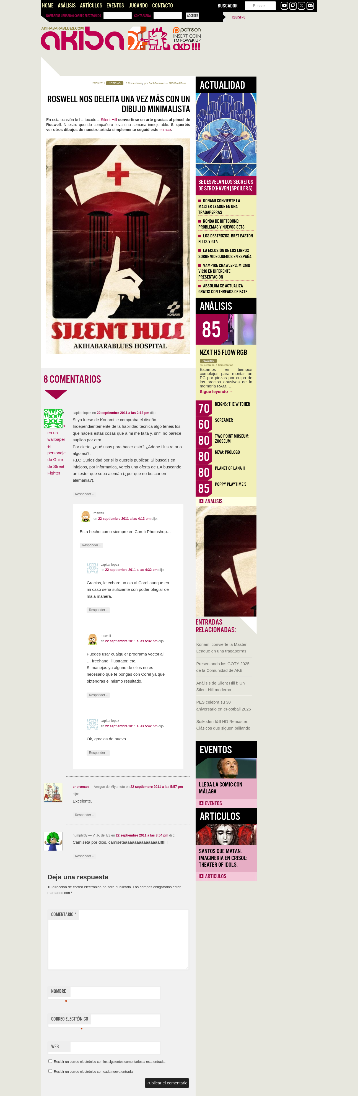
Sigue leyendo (277, 391)
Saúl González (217, 83)
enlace (226, 129)
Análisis (67, 5)
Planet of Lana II (291, 468)
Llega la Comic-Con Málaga (65, 339)
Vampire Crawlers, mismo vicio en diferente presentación (285, 271)
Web (116, 1047)
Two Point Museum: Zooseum (293, 439)
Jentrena (270, 365)
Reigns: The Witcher (293, 404)
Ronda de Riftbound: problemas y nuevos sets (282, 224)
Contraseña (142, 16)
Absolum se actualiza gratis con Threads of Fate (283, 289)
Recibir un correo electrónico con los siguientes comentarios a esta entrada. (171, 1062)
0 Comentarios (285, 365)
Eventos (115, 5)
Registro (238, 17)
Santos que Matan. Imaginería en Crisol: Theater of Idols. (68, 408)
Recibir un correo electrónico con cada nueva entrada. (154, 1072)
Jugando (138, 5)
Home (47, 5)
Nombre (120, 993)
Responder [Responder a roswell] (152, 545)
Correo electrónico (130, 1020)
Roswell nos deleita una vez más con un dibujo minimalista (179, 104)
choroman (142, 787)
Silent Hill (170, 119)
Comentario (124, 914)
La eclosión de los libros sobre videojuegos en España (285, 253)
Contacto (162, 5)
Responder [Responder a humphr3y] (145, 856)
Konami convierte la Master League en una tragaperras (280, 206)
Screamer (285, 420)
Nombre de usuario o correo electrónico (73, 16)
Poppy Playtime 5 (291, 484)
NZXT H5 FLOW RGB (284, 352)
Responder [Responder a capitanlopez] (145, 494)
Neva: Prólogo (288, 452)
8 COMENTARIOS (133, 379)
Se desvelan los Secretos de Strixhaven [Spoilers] (286, 185)
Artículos (91, 5)
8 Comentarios (195, 83)
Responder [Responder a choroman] (145, 815)
